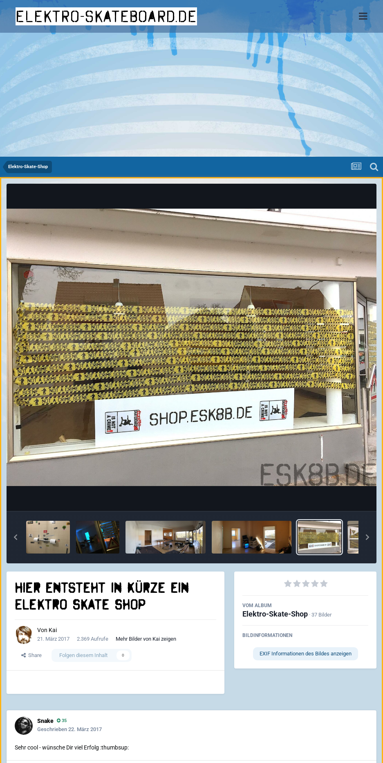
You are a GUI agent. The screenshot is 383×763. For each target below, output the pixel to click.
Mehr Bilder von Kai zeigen (146, 639)
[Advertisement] (191, 95)
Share (31, 655)
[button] (16, 537)
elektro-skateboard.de (106, 16)
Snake (45, 721)
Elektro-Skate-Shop (275, 614)
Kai (53, 630)
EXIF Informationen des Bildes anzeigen (306, 653)
